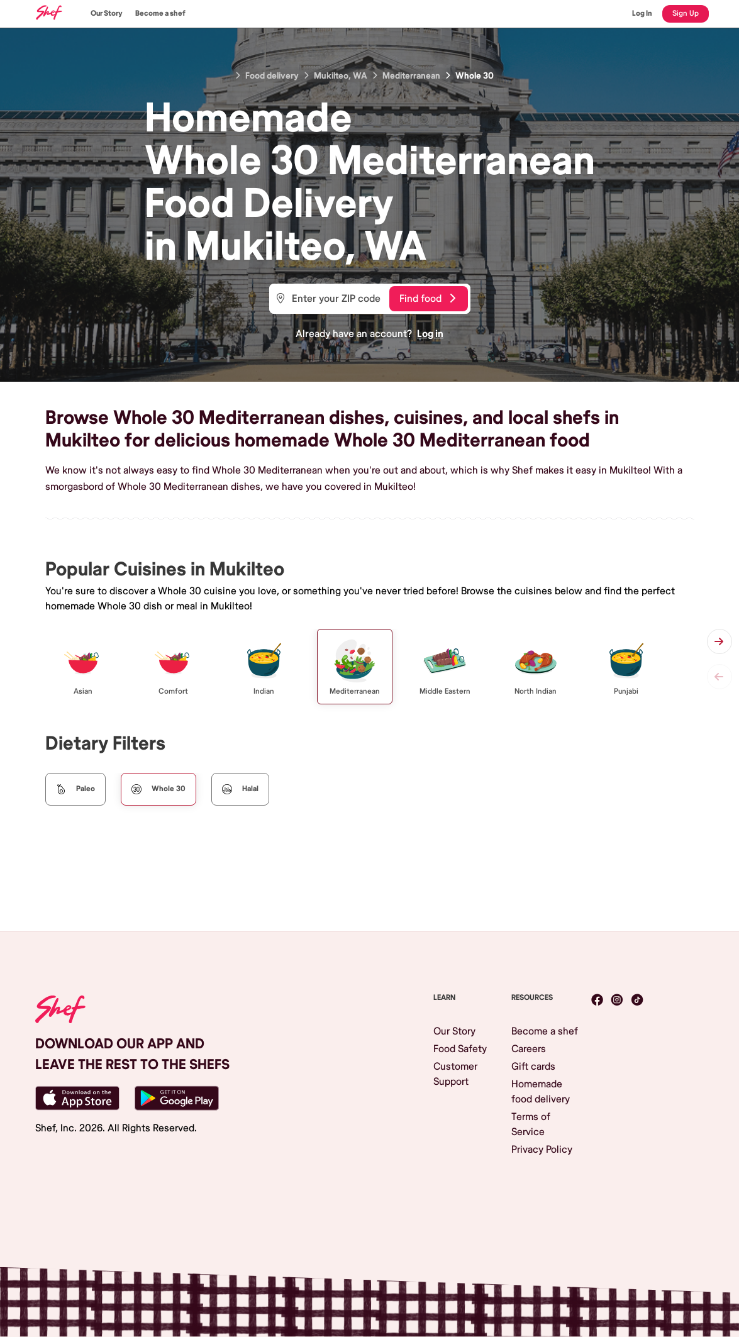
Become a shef (160, 13)
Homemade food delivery (540, 1092)
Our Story (107, 13)
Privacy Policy (541, 1149)
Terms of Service (530, 1124)
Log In (642, 13)
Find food (427, 298)
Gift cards (533, 1066)
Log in (430, 334)
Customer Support (455, 1074)
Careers (528, 1049)
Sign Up (685, 13)
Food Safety (460, 1049)
